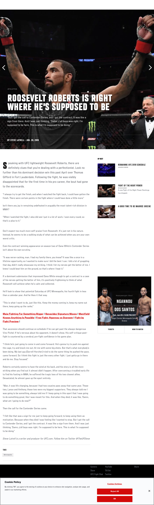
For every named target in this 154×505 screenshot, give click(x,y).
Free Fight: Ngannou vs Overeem (54, 318)
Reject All (115, 491)
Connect (97, 11)
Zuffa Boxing (123, 11)
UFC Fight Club (96, 474)
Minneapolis (8, 455)
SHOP (136, 11)
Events (8, 11)
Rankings (20, 11)
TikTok (108, 470)
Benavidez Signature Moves (61, 314)
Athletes (33, 11)
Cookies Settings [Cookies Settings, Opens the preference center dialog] (114, 484)
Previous (4, 67)
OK (114, 499)
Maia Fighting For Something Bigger (23, 314)
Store (92, 470)
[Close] (149, 491)
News (45, 11)
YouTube (108, 467)
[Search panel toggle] (144, 11)
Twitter (108, 474)
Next (149, 67)
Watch (109, 11)
